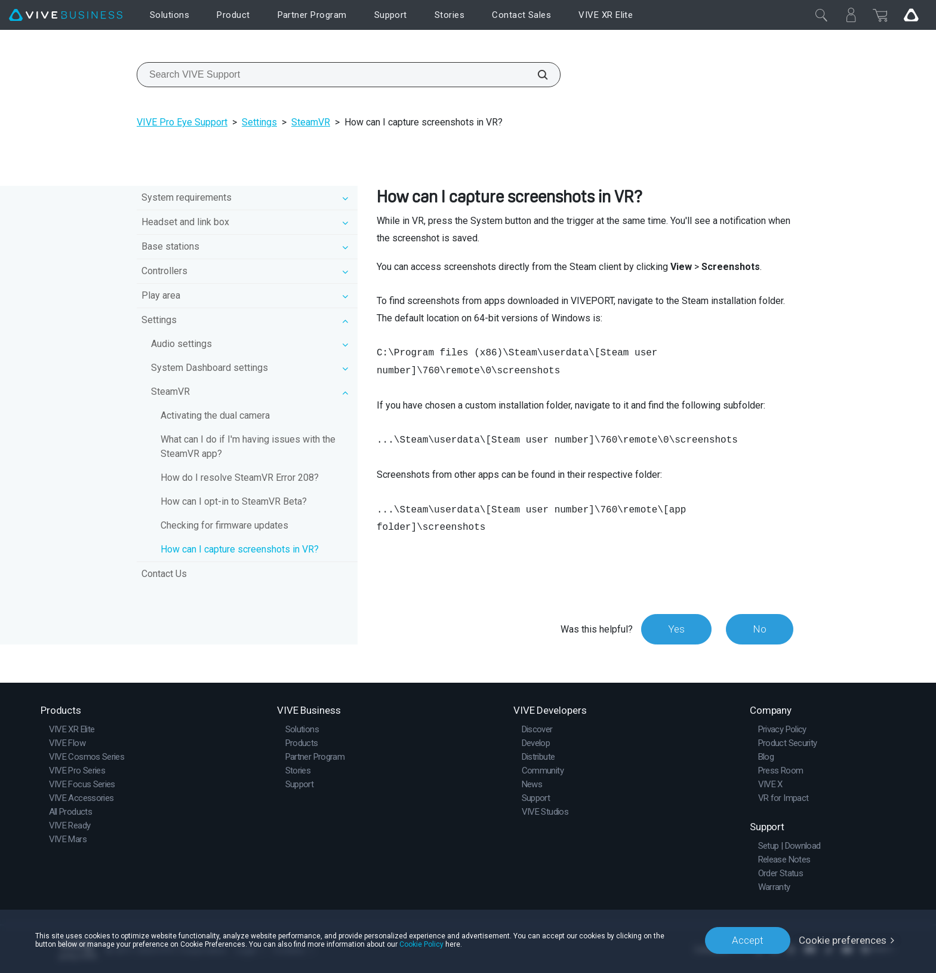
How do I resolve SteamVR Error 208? (240, 477)
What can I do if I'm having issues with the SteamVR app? (248, 446)
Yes (676, 629)
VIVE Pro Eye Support (182, 122)
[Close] (821, 15)
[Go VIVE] (911, 15)
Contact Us (164, 573)
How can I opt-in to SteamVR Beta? (234, 501)
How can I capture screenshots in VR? (240, 549)
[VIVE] (65, 15)
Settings (259, 122)
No (759, 629)
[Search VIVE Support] (536, 75)
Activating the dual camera (215, 415)
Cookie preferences (842, 940)
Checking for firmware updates (224, 525)
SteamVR (310, 122)
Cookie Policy (421, 944)
